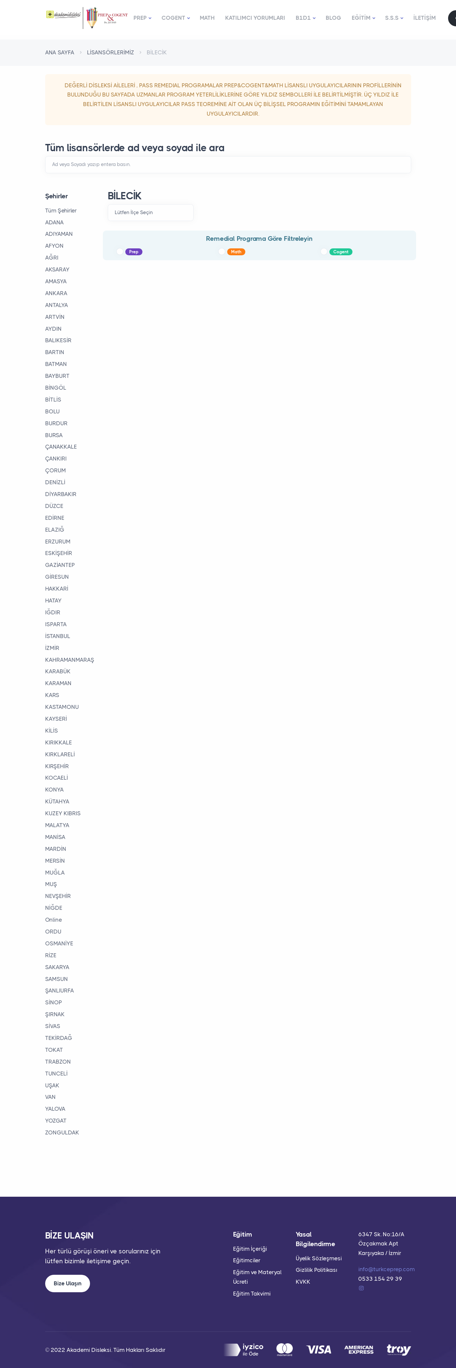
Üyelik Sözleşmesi (319, 1258)
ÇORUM (55, 470)
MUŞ (51, 884)
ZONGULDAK (62, 1132)
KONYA (54, 789)
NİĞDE (53, 908)
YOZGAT (56, 1120)
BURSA (54, 435)
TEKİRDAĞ (58, 1038)
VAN (50, 1097)
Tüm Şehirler (61, 210)
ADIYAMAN (59, 234)
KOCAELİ (56, 777)
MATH (207, 17)
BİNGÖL (55, 387)
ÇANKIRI (56, 458)
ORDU (53, 931)
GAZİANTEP (60, 565)
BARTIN (54, 352)
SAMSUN (56, 979)
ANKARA (56, 293)
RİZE (50, 955)
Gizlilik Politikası (316, 1270)
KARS (52, 695)
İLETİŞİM (424, 17)
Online (53, 919)
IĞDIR (52, 612)
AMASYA (56, 281)
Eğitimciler (246, 1260)
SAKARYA (57, 967)
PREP (140, 17)
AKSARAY (57, 269)
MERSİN (55, 860)
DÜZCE (54, 506)
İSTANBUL (57, 636)
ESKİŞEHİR (58, 553)
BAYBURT (57, 376)
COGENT (173, 17)
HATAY (53, 600)
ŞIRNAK (55, 1014)
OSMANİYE (59, 943)
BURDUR (56, 423)
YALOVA (55, 1108)
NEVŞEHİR (58, 896)
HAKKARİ (56, 588)
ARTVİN (55, 317)
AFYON (54, 245)
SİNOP (53, 1002)
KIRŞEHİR (57, 766)
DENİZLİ (55, 482)
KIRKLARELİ (60, 754)
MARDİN (55, 849)
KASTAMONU (62, 707)
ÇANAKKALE (61, 446)
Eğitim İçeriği (250, 1248)
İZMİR (52, 648)
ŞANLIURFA (59, 990)
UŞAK (52, 1085)
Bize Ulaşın (67, 1283)
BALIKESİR (58, 340)
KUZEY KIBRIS (63, 813)
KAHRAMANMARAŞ (69, 659)
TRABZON (58, 1061)
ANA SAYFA (60, 52)
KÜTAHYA (57, 801)
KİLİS (51, 730)
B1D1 (303, 17)
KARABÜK (58, 671)
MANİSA (55, 837)
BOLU (52, 411)
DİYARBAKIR (60, 494)
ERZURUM (58, 541)
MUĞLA (55, 872)
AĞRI (51, 257)
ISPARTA (56, 624)
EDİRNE (54, 518)
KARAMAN (58, 683)
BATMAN (56, 364)
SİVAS (52, 1026)
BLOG (333, 17)
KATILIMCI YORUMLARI (255, 17)
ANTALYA (56, 305)
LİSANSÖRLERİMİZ (110, 52)
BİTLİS (53, 399)
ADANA (54, 222)
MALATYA (57, 825)
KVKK (303, 1281)
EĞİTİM (361, 17)
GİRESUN (57, 576)
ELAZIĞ (54, 529)
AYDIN (53, 328)
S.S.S (392, 17)
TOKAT (54, 1050)
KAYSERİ (56, 718)
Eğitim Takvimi (252, 1293)
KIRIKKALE (58, 742)
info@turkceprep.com (386, 1269)
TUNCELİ (56, 1073)
